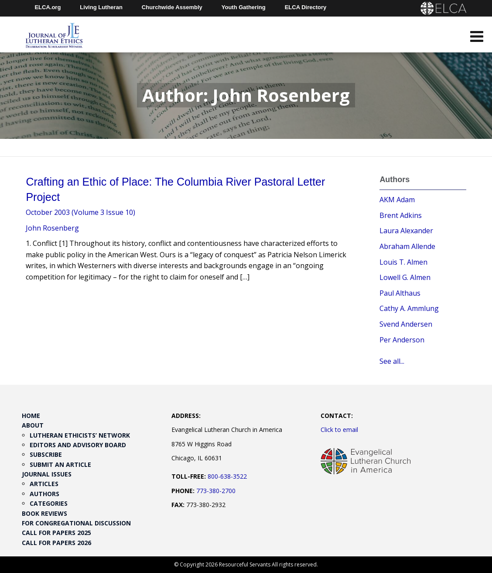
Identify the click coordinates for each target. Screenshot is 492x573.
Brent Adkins (400, 215)
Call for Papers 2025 (56, 532)
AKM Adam (397, 199)
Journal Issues (47, 474)
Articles (44, 484)
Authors (44, 494)
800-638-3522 (227, 476)
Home (31, 415)
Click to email (339, 429)
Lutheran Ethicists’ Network (80, 435)
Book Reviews (44, 513)
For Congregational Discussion (76, 523)
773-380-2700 (216, 491)
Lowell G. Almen (404, 277)
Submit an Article (60, 464)
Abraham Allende (407, 246)
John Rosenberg (52, 228)
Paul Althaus (399, 293)
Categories (49, 503)
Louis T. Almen (403, 262)
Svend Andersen (405, 324)
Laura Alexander (406, 230)
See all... (391, 361)
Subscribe (46, 454)
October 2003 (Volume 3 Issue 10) (80, 212)
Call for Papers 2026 (56, 542)
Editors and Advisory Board (78, 445)
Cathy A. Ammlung (409, 308)
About (33, 425)
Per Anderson (401, 340)
